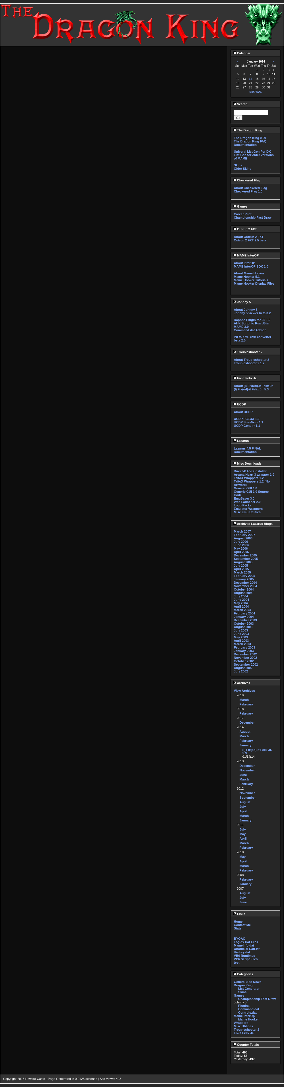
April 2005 (241, 569)
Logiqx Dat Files (246, 942)
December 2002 (245, 654)
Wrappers (241, 1022)
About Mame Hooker (249, 273)
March (244, 699)
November (247, 770)
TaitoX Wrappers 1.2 (249, 478)
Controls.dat (247, 1012)
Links (239, 914)
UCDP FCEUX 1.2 (247, 419)
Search (240, 104)
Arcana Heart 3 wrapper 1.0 (254, 474)
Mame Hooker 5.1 (247, 276)
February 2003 (244, 647)
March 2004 (242, 610)
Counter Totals (246, 1044)
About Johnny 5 (246, 309)
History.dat (242, 952)
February (246, 704)
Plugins (244, 1005)
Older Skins (242, 168)
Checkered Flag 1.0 (248, 191)
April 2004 (241, 606)
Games (240, 206)
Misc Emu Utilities (247, 512)
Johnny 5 (242, 302)
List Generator (249, 988)
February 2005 (244, 575)
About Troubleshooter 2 (251, 359)
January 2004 (244, 616)
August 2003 (243, 627)
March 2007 (242, 531)
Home (238, 921)
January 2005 (244, 579)
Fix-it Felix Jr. (245, 378)
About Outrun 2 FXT (249, 237)
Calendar (241, 53)
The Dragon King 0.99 (250, 138)
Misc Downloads (247, 463)
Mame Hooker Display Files (254, 283)
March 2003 (242, 644)
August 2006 (243, 538)
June (243, 775)
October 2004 (244, 589)
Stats (238, 928)
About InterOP (244, 263)
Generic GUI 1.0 (245, 488)
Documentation (245, 144)
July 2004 (241, 596)
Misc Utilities (243, 1026)
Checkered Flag (246, 180)
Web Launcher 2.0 (247, 502)
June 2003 (241, 633)
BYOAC (239, 938)
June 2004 (241, 599)
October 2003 (244, 623)
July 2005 (241, 565)
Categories (243, 974)
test (237, 962)
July (243, 806)
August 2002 (243, 668)
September (248, 797)
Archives (241, 683)
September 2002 (246, 664)
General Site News (247, 982)
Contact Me (242, 925)
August (245, 731)
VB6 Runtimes (244, 955)
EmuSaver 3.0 (244, 498)
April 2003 (241, 640)
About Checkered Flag (250, 188)
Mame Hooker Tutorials (251, 280)
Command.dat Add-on (250, 330)
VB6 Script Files (246, 959)
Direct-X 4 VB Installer (250, 471)
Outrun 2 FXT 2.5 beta (250, 240)
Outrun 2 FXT (245, 229)
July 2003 (241, 630)
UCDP (239, 404)
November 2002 (245, 657)
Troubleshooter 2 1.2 (249, 363)
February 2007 (244, 535)
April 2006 (241, 552)
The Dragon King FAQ (250, 141)
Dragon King (243, 985)
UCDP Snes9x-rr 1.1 (248, 422)
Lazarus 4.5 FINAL (247, 448)
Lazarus (241, 440)
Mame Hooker (248, 1019)
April (243, 811)
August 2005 (243, 562)
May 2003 (241, 637)
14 (250, 78)
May (243, 834)
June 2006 (241, 545)
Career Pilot (243, 214)
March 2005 (242, 572)
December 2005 (245, 555)
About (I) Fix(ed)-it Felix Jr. (253, 386)
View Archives (244, 690)
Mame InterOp (244, 1016)
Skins (238, 165)
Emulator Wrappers (248, 508)
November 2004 (245, 586)
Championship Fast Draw (252, 217)
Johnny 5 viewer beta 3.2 (252, 313)
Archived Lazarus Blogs (253, 523)
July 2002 (241, 671)
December (247, 722)
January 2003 (244, 651)
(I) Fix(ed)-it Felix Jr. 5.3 (251, 389)
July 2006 (241, 541)
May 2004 (241, 603)
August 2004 (243, 593)
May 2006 (241, 548)
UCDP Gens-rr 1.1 (247, 425)
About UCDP (243, 412)
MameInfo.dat (244, 945)
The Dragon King (247, 130)
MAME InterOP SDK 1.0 (251, 266)
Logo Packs (243, 505)
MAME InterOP (246, 255)
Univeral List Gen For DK (252, 151)
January (246, 745)
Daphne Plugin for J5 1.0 (252, 320)
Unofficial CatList (247, 949)
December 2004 (245, 582)
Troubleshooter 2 (247, 352)
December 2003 (245, 620)
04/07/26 (255, 92)
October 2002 (244, 661)
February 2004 (244, 613)
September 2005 (246, 558)
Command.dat (248, 1009)
